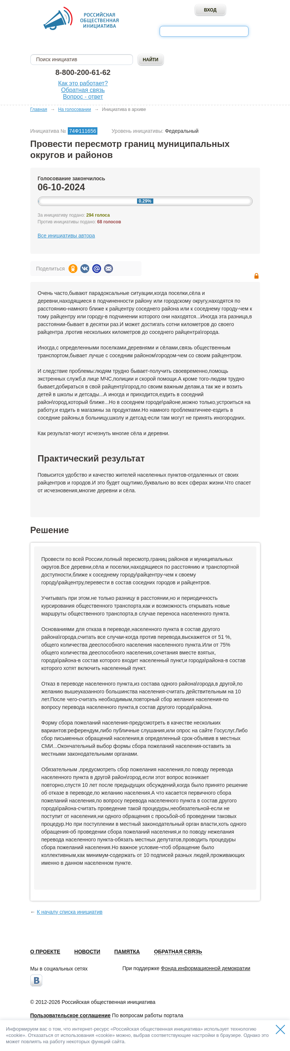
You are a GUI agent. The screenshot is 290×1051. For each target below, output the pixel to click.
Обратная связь (83, 90)
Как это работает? (83, 83)
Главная (38, 109)
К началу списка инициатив (69, 912)
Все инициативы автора (66, 236)
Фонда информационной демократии (205, 968)
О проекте (45, 952)
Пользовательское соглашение (70, 1015)
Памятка (127, 952)
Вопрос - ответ (83, 96)
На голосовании (74, 109)
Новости (87, 952)
